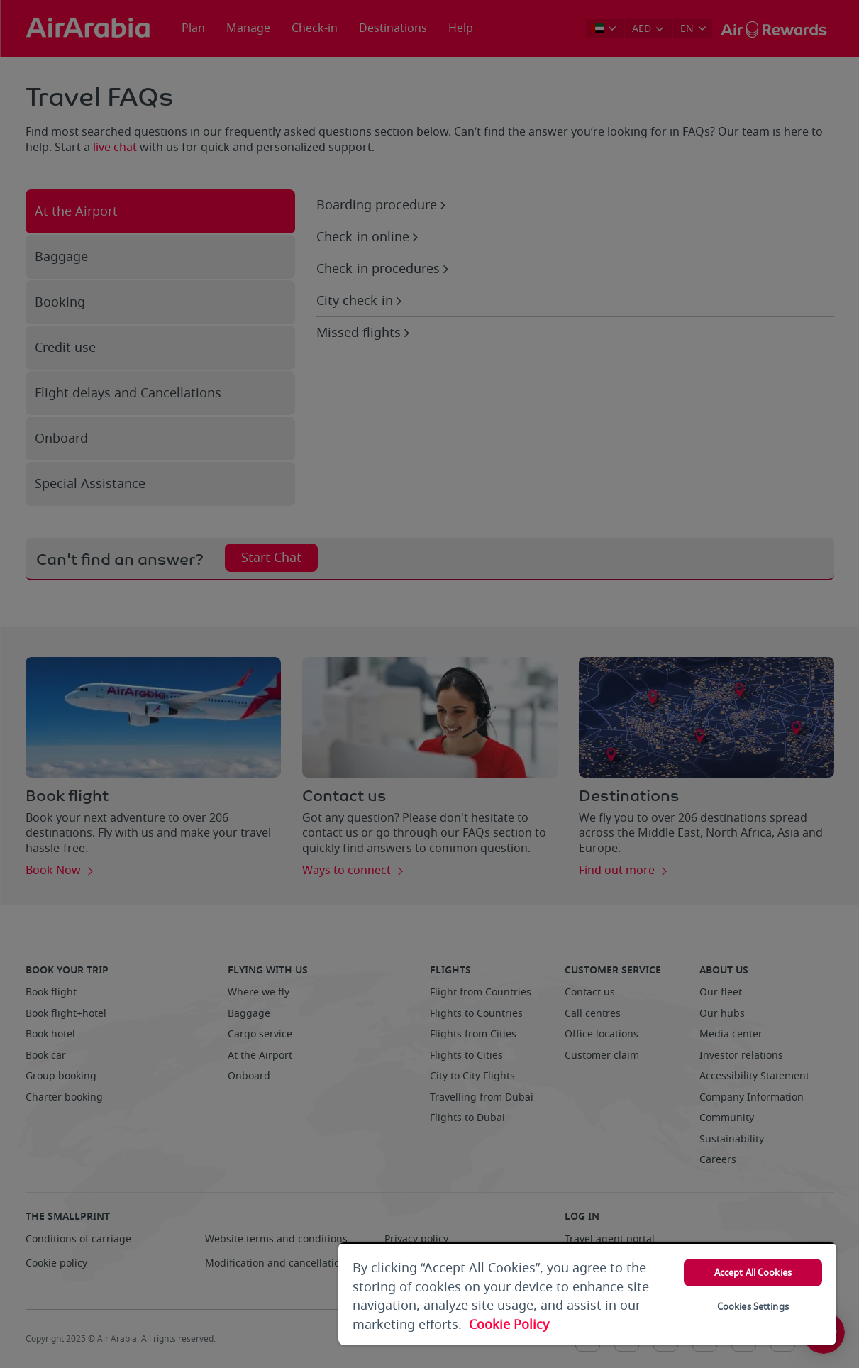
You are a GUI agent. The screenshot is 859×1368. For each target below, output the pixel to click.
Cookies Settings (753, 1306)
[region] (587, 1293)
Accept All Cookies (753, 1272)
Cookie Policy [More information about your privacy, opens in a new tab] (509, 1324)
